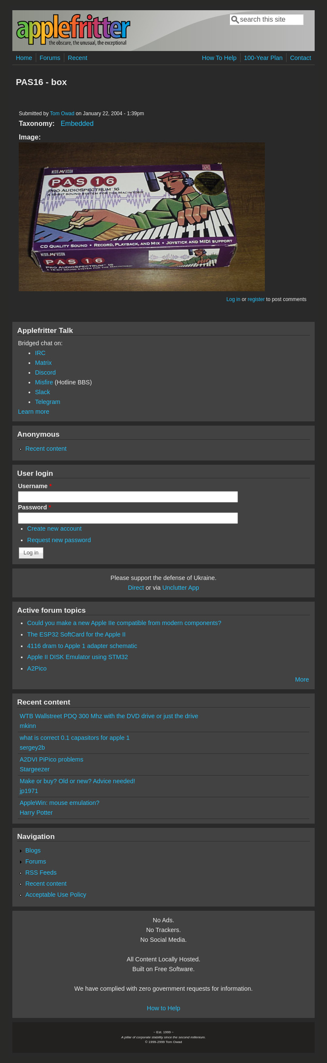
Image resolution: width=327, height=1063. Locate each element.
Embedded (76, 123)
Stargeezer (34, 769)
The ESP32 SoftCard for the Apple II (76, 634)
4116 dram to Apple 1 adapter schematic (82, 645)
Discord (45, 372)
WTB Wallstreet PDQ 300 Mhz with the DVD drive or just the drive (109, 716)
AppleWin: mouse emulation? (59, 802)
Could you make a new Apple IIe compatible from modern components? (124, 623)
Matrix (43, 362)
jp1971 (29, 790)
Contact (300, 57)
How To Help (219, 57)
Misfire (44, 382)
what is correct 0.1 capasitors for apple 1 (74, 737)
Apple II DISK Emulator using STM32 (77, 657)
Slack (42, 392)
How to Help (163, 1008)
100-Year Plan (263, 57)
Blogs (32, 850)
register (256, 299)
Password (34, 507)
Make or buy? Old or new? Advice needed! (77, 781)
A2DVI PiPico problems (51, 759)
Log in (234, 299)
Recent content (45, 448)
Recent (77, 57)
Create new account (54, 528)
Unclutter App (180, 587)
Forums (50, 57)
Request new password (59, 540)
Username (35, 486)
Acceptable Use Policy (55, 894)
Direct (136, 587)
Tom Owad (62, 114)
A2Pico (37, 668)
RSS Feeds (41, 872)
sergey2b (32, 747)
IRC (40, 353)
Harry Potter (36, 812)
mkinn (28, 725)
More (302, 679)
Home (24, 57)
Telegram (47, 401)
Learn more (33, 411)
